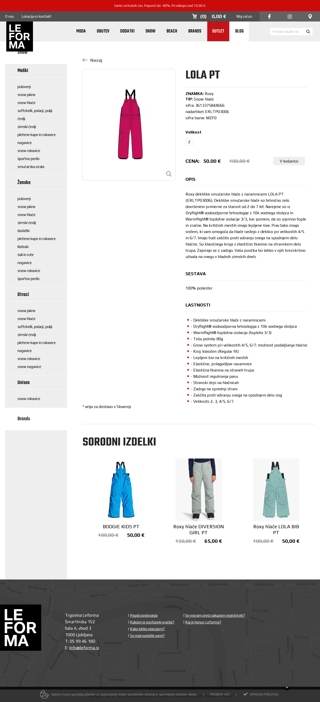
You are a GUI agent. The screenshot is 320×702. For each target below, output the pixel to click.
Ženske (24, 182)
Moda (81, 31)
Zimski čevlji (27, 126)
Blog (239, 31)
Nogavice (25, 142)
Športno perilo (29, 158)
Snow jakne (27, 94)
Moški (23, 70)
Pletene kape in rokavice (37, 134)
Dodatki (127, 31)
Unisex (24, 382)
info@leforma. (82, 647)
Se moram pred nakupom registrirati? (215, 615)
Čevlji (21, 118)
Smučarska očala (31, 166)
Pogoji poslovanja (144, 615)
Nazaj (92, 60)
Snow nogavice (29, 366)
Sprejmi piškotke (264, 696)
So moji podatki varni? (147, 636)
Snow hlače (27, 102)
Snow (151, 31)
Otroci (23, 294)
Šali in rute (26, 254)
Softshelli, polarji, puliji (35, 110)
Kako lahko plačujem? (147, 629)
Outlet (218, 31)
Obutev (103, 31)
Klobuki (23, 246)
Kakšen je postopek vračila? (152, 622)
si (97, 647)
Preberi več (220, 696)
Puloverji (24, 86)
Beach (171, 31)
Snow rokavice (29, 150)
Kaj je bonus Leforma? (203, 622)
